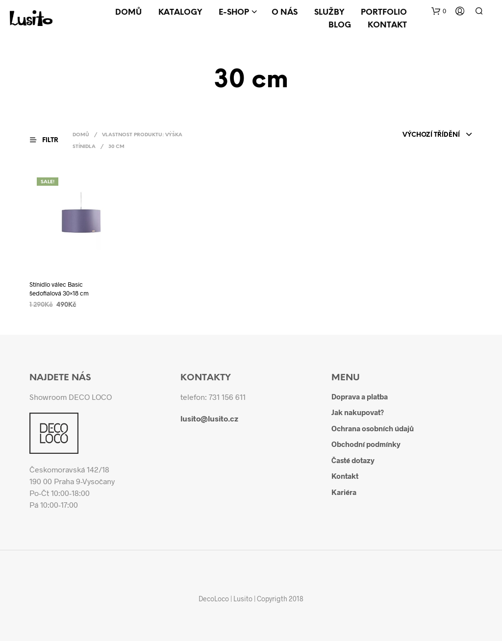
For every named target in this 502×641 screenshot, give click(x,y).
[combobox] (437, 135)
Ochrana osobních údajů (372, 428)
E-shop (234, 12)
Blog (339, 25)
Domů (128, 12)
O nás (285, 12)
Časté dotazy (353, 460)
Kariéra (343, 492)
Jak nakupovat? (357, 412)
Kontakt (387, 25)
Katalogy (180, 12)
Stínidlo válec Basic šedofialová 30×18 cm (59, 288)
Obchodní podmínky (366, 444)
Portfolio (384, 12)
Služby (329, 12)
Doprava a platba (359, 396)
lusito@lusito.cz (209, 418)
